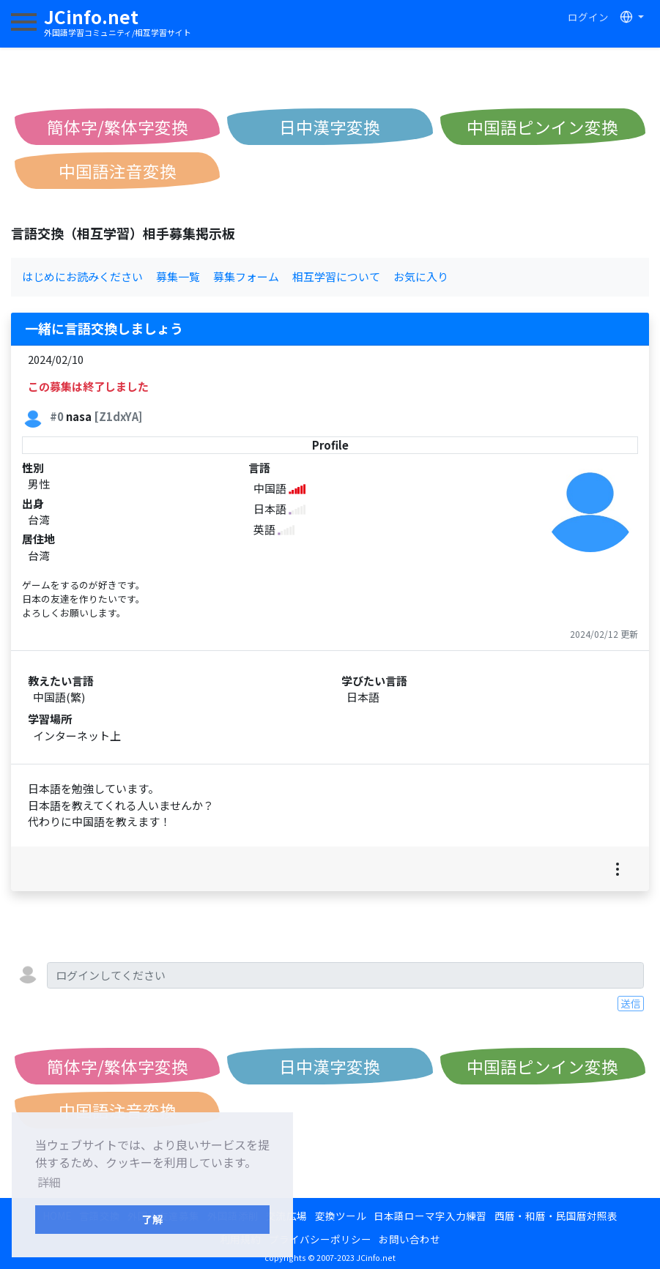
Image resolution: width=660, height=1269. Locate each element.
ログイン (588, 17)
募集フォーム (246, 276)
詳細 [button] (49, 1182)
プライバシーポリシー (320, 1239)
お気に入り (420, 276)
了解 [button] (152, 1219)
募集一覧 (178, 276)
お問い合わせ (409, 1239)
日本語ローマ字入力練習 (430, 1215)
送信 (630, 1003)
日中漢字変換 (329, 126)
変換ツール (340, 1215)
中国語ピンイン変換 (542, 126)
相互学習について (336, 276)
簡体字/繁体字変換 (117, 126)
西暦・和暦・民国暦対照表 (556, 1215)
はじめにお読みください (82, 276)
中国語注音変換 (118, 170)
